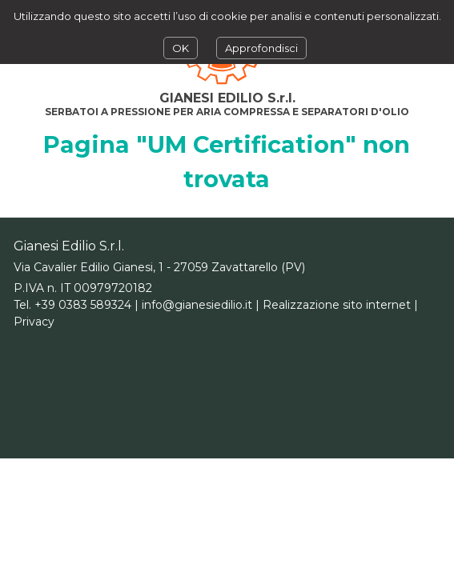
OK (180, 48)
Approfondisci (261, 48)
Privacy (34, 321)
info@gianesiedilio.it (197, 305)
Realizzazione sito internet (337, 305)
